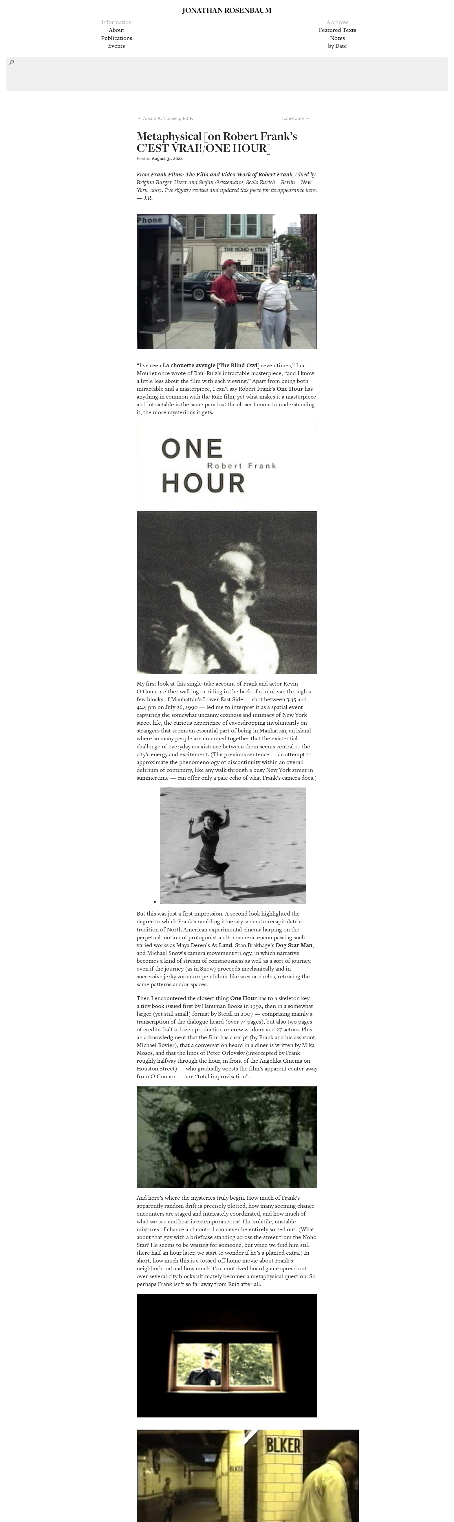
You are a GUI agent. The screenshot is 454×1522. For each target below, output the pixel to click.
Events (116, 46)
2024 (178, 158)
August (159, 158)
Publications (116, 38)
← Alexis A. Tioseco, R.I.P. (165, 118)
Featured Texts (337, 30)
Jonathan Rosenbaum (227, 10)
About (116, 30)
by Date (337, 46)
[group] (227, 794)
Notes (337, 38)
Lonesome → (296, 118)
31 (169, 158)
